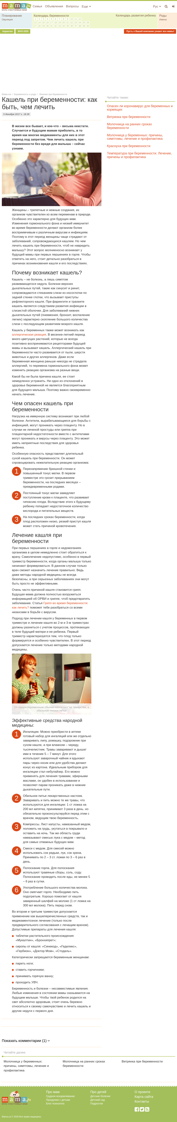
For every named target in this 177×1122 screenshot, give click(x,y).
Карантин (7, 31)
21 (67, 22)
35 (67, 26)
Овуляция (7, 19)
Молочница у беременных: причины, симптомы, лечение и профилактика (135, 137)
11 (75, 19)
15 (43, 22)
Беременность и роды (25, 94)
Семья (37, 6)
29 (43, 26)
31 (51, 26)
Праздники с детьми (58, 1099)
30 (47, 26)
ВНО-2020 (22, 31)
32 (55, 26)
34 (63, 26)
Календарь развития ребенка (136, 15)
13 (35, 22)
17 (51, 22)
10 (71, 19)
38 (80, 26)
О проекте (142, 1092)
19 (59, 22)
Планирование (12, 15)
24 (80, 22)
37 (75, 26)
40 (88, 26)
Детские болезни (100, 1096)
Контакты (142, 1101)
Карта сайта (144, 1097)
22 (71, 22)
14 (39, 22)
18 (55, 22)
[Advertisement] (88, 63)
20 (63, 22)
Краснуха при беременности (128, 146)
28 (39, 26)
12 (80, 19)
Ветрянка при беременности (128, 117)
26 (88, 22)
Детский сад (97, 1099)
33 (59, 26)
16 (47, 22)
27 (35, 26)
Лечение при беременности (53, 94)
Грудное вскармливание (60, 1096)
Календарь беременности (51, 15)
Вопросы (72, 6)
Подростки (96, 1103)
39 (84, 26)
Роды (163, 15)
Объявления (54, 6)
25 (84, 22)
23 (75, 22)
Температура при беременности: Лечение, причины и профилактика (139, 155)
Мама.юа (6, 94)
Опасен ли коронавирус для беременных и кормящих (140, 108)
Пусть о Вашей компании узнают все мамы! (150, 31)
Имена (163, 19)
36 (71, 26)
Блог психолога (55, 1103)
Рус (157, 6)
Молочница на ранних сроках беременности (129, 126)
